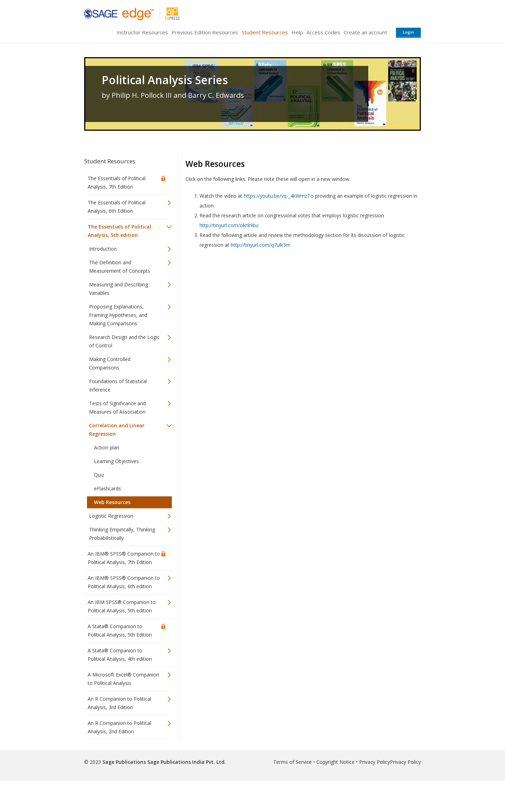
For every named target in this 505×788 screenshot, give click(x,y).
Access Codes (323, 32)
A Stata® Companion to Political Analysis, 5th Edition (120, 630)
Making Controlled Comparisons (109, 363)
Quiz (99, 474)
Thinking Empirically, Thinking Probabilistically (122, 533)
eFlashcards (107, 488)
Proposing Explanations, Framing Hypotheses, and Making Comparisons (118, 315)
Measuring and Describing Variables (118, 288)
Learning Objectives (116, 461)
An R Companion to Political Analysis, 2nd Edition (119, 727)
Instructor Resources (142, 32)
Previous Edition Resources (204, 32)
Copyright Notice (335, 762)
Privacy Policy (374, 762)
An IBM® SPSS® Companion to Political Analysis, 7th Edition (124, 557)
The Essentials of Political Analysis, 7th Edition (117, 182)
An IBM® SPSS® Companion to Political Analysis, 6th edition (124, 582)
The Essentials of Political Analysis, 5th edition (119, 230)
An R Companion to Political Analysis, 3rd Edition (119, 703)
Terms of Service (292, 762)
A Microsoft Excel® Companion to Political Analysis (123, 678)
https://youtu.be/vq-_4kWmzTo (279, 195)
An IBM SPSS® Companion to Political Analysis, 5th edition (122, 606)
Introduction (103, 248)
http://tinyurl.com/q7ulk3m (260, 245)
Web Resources (112, 502)
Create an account (365, 32)
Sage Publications (124, 762)
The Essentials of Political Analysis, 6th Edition (117, 206)
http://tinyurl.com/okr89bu (229, 225)
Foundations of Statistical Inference (118, 385)
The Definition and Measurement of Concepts (119, 266)
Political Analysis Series (165, 80)
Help (297, 32)
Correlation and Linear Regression (116, 429)
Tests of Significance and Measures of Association (117, 407)
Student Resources (265, 32)
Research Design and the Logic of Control (124, 341)
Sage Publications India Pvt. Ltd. (186, 762)
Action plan (106, 447)
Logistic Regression (111, 515)
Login (408, 32)
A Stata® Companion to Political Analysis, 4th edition (120, 654)
